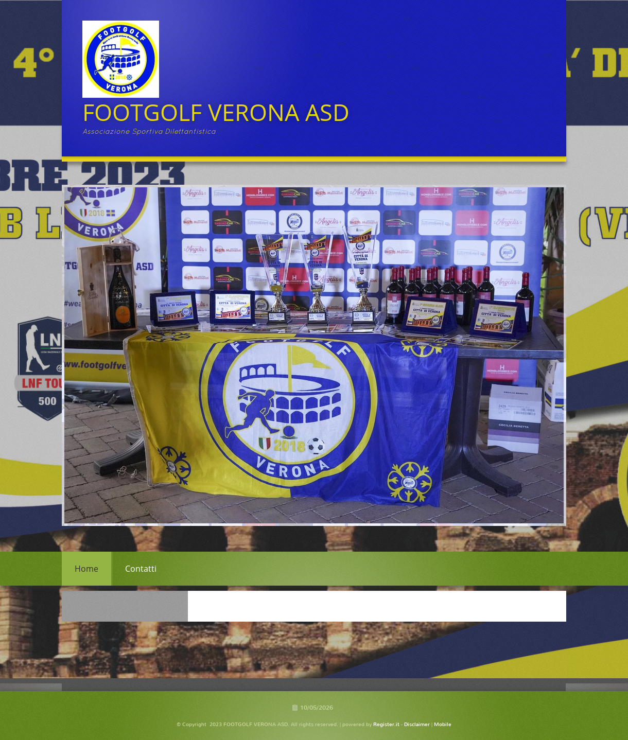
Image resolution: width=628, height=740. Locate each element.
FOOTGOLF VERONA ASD (216, 112)
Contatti (140, 568)
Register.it (386, 724)
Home (86, 568)
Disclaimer (417, 724)
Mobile (442, 724)
